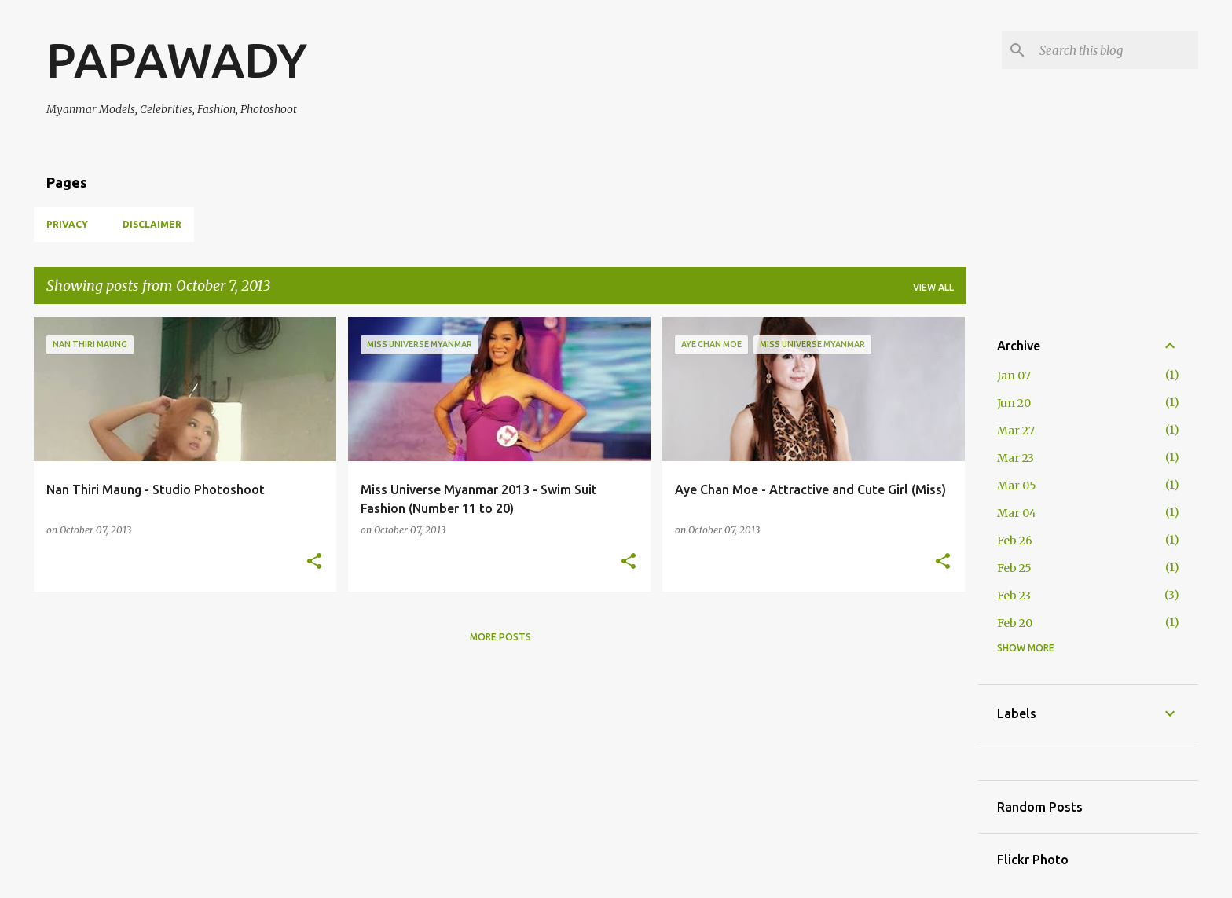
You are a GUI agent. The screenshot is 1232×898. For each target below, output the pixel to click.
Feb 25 (1014, 568)
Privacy (67, 224)
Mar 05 (1016, 485)
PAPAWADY (176, 59)
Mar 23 (1015, 458)
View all (933, 287)
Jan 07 (1014, 375)
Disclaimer (152, 224)
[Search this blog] (1115, 50)
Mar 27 (1016, 430)
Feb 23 (1014, 595)
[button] (314, 562)
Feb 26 (1014, 540)
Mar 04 (1016, 513)
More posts (500, 637)
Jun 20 (1014, 403)
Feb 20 (1014, 623)
